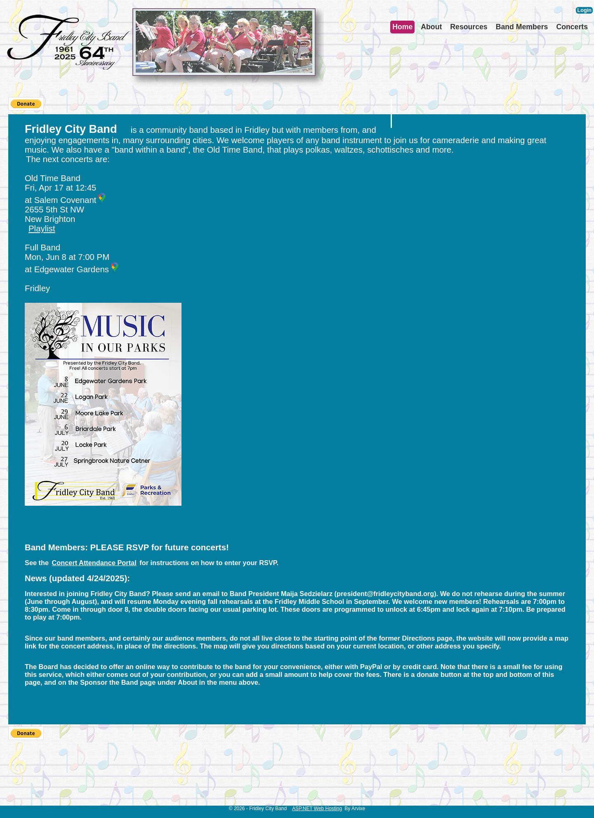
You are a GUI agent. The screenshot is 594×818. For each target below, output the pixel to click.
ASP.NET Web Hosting (317, 808)
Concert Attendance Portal (94, 562)
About (431, 27)
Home (402, 27)
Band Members (522, 27)
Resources (468, 27)
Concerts (572, 27)
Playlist (41, 228)
